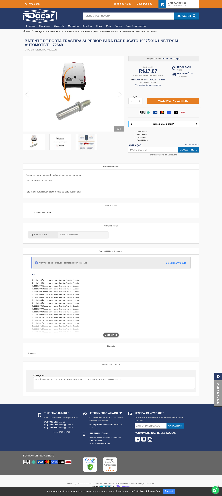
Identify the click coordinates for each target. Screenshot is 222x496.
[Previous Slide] (27, 94)
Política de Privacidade (99, 443)
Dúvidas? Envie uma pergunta (163, 155)
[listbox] (135, 101)
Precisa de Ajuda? (123, 3)
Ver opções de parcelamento (148, 85)
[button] (218, 390)
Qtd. (135, 96)
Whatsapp (32, 4)
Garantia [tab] (111, 346)
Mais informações (150, 491)
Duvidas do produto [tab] (111, 364)
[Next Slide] (119, 94)
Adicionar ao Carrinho (173, 101)
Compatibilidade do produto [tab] (111, 251)
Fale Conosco (95, 440)
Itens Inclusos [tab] (111, 206)
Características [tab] (111, 226)
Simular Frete (188, 150)
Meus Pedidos (144, 3)
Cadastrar (175, 426)
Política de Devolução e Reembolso (105, 438)
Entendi (169, 491)
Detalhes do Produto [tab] (111, 166)
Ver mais (111, 335)
